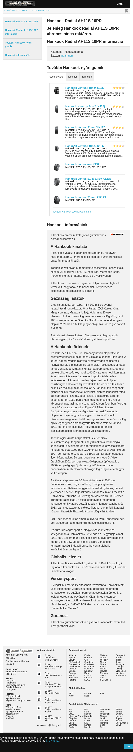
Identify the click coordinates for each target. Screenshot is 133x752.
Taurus (119, 657)
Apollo (72, 657)
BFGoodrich (74, 662)
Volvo (118, 725)
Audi (71, 711)
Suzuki (119, 716)
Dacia (71, 722)
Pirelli (102, 666)
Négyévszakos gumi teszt (18, 700)
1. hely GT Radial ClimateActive (52, 657)
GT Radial (89, 666)
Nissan (103, 716)
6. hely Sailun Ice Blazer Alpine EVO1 (53, 700)
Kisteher (72, 76)
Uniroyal (120, 666)
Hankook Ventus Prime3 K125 (84, 146)
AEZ (71, 693)
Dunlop (72, 673)
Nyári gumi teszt (13, 698)
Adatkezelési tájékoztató (17, 661)
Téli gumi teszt (13, 696)
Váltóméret (11, 674)
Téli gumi (10, 680)
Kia (86, 722)
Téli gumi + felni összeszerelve (13, 708)
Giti (86, 659)
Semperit (120, 655)
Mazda (87, 727)
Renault (104, 722)
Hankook (88, 668)
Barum (72, 659)
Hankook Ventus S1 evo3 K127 (85, 127)
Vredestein (121, 671)
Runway (104, 673)
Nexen (103, 662)
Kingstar (88, 671)
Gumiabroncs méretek (16, 671)
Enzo (102, 693)
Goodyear (89, 664)
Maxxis (103, 657)
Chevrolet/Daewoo (78, 716)
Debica (72, 671)
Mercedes (105, 709)
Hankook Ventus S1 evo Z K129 (85, 197)
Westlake (120, 673)
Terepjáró (87, 76)
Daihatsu (73, 725)
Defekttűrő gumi (13, 687)
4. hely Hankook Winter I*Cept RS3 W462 (54, 684)
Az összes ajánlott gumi (48, 725)
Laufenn (88, 677)
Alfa (70, 709)
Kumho (87, 675)
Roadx (103, 668)
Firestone (73, 677)
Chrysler (73, 718)
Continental (74, 666)
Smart (119, 711)
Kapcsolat (10, 658)
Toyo (118, 662)
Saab (102, 725)
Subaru (119, 713)
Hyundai (88, 716)
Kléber (87, 673)
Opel (102, 718)
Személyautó (56, 76)
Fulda (87, 655)
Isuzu (87, 718)
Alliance (72, 655)
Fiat (86, 709)
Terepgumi (11, 689)
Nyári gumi (11, 682)
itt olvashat (52, 740)
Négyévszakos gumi (15, 685)
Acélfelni (10, 718)
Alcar (71, 695)
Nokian (103, 664)
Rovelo (103, 671)
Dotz (86, 695)
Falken (72, 675)
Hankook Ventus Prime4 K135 (84, 87)
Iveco (87, 720)
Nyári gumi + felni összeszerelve (14, 712)
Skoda (119, 709)
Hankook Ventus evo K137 (82, 164)
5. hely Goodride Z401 (52, 692)
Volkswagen (122, 722)
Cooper (72, 668)
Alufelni (9, 716)
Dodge (72, 727)
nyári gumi (67, 55)
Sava (102, 677)
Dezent (87, 693)
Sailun (103, 675)
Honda (87, 713)
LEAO (87, 679)
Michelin (104, 659)
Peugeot (104, 720)
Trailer (119, 720)
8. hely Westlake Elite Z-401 (53, 718)
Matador (104, 655)
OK (128, 746)
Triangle (120, 664)
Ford (86, 711)
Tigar (118, 659)
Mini (102, 711)
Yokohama (121, 675)
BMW (71, 713)
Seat (102, 727)
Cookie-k (10, 664)
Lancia (87, 725)
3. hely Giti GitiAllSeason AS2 (53, 675)
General (88, 657)
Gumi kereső (12, 669)
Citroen (72, 720)
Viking (119, 668)
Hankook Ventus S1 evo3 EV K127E (88, 178)
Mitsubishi (105, 713)
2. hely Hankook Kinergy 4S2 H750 (53, 666)
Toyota (119, 718)
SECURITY (105, 679)
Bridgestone (74, 664)
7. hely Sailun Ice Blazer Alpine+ (53, 709)
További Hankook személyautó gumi (72, 211)
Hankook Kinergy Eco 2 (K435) (85, 106)
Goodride (89, 662)
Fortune (72, 679)
